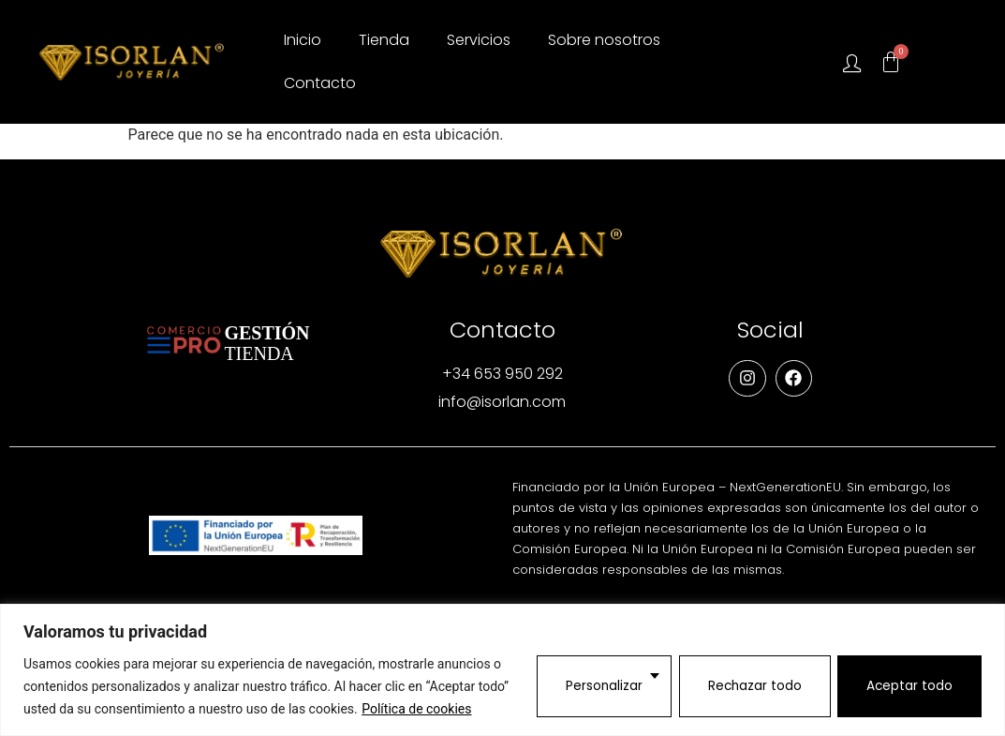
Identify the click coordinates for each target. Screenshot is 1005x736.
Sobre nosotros (604, 40)
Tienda (384, 40)
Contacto (320, 83)
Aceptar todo (909, 686)
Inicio (302, 40)
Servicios (478, 40)
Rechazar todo (752, 686)
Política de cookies (416, 708)
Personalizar (600, 686)
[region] (502, 670)
